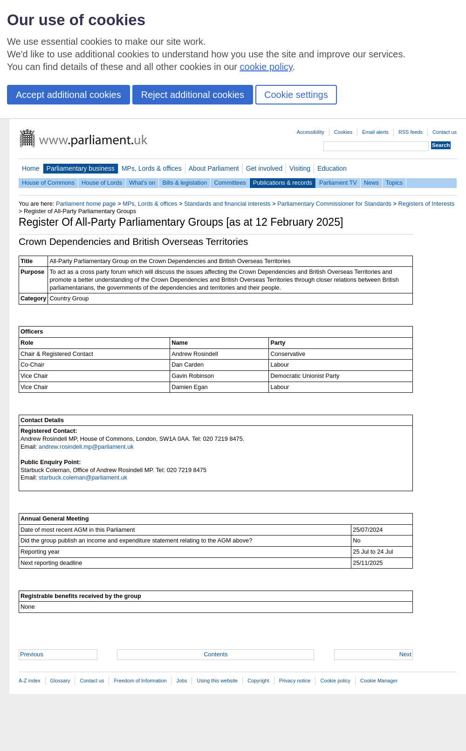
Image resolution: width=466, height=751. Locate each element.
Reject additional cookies (192, 95)
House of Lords (102, 182)
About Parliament (214, 168)
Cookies (343, 132)
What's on (142, 182)
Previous (31, 654)
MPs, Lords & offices (152, 168)
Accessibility (310, 132)
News (371, 182)
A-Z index (30, 680)
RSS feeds (410, 132)
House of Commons (48, 182)
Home (31, 168)
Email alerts (375, 132)
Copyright (258, 680)
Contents (215, 654)
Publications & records (282, 182)
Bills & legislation (184, 182)
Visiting (299, 168)
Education (332, 168)
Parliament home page (86, 203)
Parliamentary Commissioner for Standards (334, 203)
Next (405, 654)
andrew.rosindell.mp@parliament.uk (86, 446)
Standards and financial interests (227, 203)
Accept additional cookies (68, 95)
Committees (230, 182)
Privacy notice (295, 680)
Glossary (60, 680)
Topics (394, 182)
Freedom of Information (140, 680)
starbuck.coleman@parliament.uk (83, 477)
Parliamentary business (81, 168)
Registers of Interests (426, 203)
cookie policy (266, 67)
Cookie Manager (378, 680)
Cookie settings (296, 95)
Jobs (181, 680)
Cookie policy (335, 680)
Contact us (444, 132)
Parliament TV (338, 182)
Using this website (217, 680)
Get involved (264, 168)
